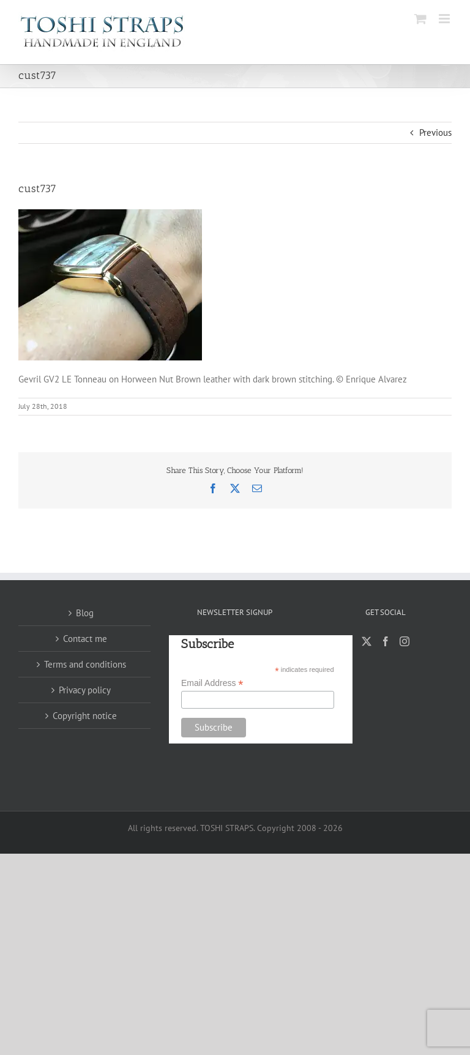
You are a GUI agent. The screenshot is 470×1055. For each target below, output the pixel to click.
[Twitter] (366, 641)
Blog (85, 613)
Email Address (212, 683)
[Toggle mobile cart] (420, 18)
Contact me (85, 638)
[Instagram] (404, 641)
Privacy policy (85, 690)
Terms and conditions (85, 664)
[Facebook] (385, 641)
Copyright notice (85, 715)
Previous (435, 132)
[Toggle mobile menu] (445, 18)
